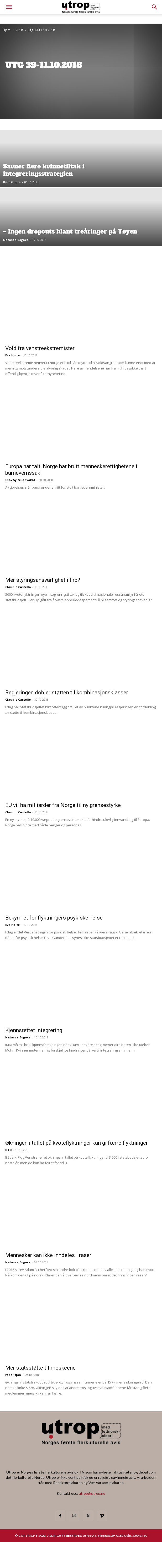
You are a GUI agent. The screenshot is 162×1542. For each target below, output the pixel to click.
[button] (154, 7)
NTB (8, 1150)
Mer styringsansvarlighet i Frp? (42, 580)
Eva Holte (12, 355)
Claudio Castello (18, 587)
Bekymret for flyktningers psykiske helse (54, 918)
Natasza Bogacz (15, 240)
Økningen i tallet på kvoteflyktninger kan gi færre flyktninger (76, 1143)
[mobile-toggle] (9, 7)
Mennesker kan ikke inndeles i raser (48, 1255)
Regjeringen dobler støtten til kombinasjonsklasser (66, 692)
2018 (19, 30)
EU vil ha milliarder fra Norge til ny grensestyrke (63, 805)
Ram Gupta (12, 182)
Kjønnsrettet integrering (33, 1030)
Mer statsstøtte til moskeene (40, 1368)
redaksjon (13, 1375)
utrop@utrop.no (92, 1493)
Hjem (7, 30)
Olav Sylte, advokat (20, 480)
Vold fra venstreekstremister (40, 348)
